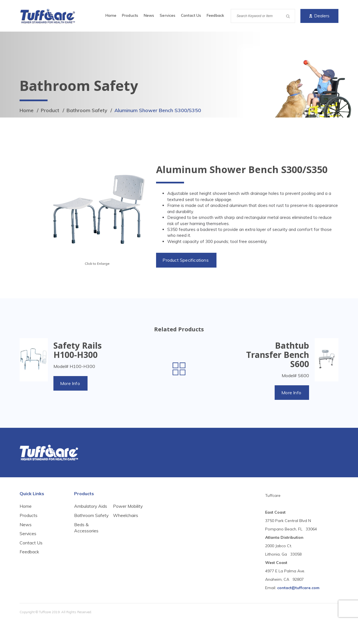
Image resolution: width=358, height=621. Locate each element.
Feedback (215, 15)
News (149, 15)
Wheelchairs (125, 531)
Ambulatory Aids (90, 506)
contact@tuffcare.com (298, 588)
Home (110, 15)
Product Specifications (186, 260)
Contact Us (191, 15)
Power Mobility (128, 522)
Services (167, 15)
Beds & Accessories (125, 510)
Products (130, 15)
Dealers (319, 15)
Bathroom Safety (87, 110)
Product (50, 110)
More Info (70, 383)
